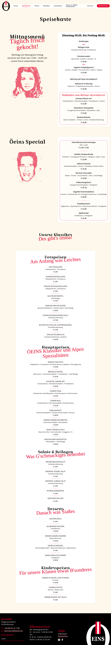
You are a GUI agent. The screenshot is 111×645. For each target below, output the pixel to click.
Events (36, 6)
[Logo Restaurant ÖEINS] (6, 6)
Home (16, 6)
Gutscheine (58, 6)
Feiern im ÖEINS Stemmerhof (71, 5)
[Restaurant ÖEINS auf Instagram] (59, 639)
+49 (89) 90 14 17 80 (12, 628)
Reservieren (103, 6)
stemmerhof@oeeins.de (13, 631)
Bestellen (46, 6)
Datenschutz (63, 636)
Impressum (62, 634)
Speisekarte (26, 6)
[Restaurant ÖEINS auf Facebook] (62, 639)
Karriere (90, 6)
